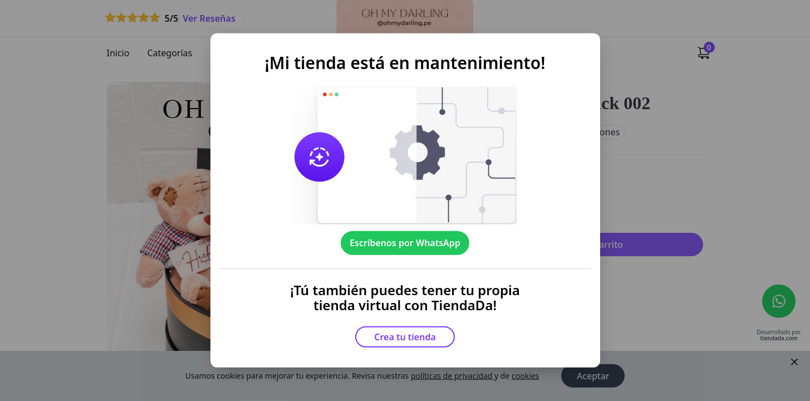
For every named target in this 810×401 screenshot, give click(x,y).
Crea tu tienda (405, 337)
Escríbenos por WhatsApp (405, 243)
